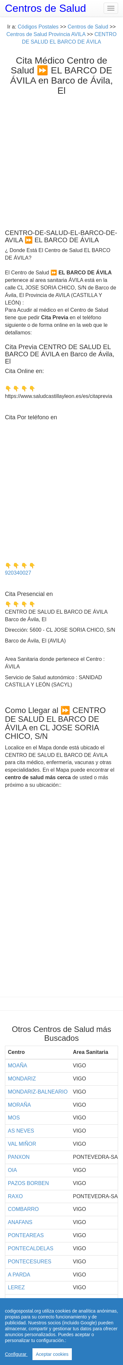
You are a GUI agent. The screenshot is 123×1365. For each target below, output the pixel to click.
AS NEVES (21, 1131)
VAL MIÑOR (22, 1144)
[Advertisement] (61, 160)
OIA (12, 1170)
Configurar (16, 1354)
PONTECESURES (29, 1261)
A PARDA (19, 1274)
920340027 (18, 573)
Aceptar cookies (52, 1354)
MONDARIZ (22, 1078)
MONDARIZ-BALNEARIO (38, 1092)
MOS (14, 1117)
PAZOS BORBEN (28, 1183)
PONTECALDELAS (30, 1248)
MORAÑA (19, 1105)
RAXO (15, 1196)
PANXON (19, 1157)
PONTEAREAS (26, 1235)
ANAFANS (20, 1222)
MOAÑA (17, 1065)
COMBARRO (23, 1209)
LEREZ (16, 1287)
